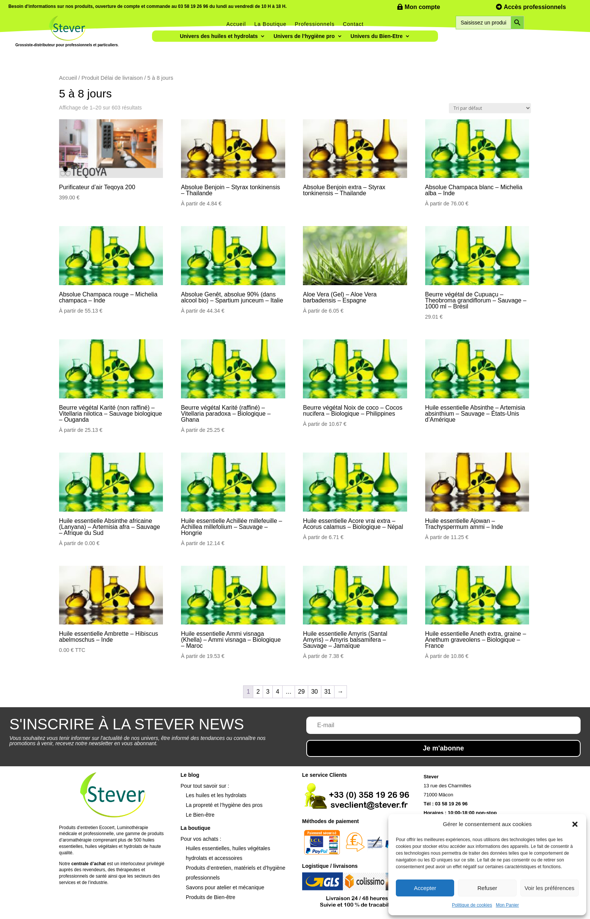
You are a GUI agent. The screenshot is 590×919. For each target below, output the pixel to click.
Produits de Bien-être (211, 897)
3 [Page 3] (267, 691)
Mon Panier (507, 905)
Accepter (425, 888)
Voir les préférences (550, 888)
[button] (575, 824)
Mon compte (422, 7)
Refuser (487, 888)
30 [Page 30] (314, 691)
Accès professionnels (535, 7)
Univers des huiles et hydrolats (219, 36)
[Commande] (490, 108)
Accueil (236, 24)
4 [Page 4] (277, 691)
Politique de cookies (472, 905)
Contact (353, 24)
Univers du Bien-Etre (377, 36)
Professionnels (315, 24)
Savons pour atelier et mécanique (225, 887)
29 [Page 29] (301, 691)
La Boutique (270, 24)
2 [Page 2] (258, 691)
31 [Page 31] (327, 691)
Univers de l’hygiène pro (304, 36)
